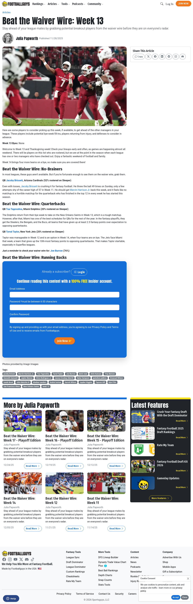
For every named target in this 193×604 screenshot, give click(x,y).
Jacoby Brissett (14, 180)
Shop (165, 562)
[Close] (188, 578)
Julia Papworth (27, 38)
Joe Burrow (56, 250)
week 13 (46, 386)
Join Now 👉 (64, 341)
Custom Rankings (75, 571)
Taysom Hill (100, 382)
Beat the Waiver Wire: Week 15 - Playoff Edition (105, 438)
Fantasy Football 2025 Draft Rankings (170, 430)
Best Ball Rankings (108, 570)
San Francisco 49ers (12, 386)
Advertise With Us (172, 557)
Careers (132, 593)
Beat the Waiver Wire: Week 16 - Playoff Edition (64, 438)
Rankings (38, 4)
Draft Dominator (74, 562)
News (133, 562)
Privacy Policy (99, 327)
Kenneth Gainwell (11, 378)
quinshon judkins (100, 378)
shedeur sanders (39, 382)
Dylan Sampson (83, 378)
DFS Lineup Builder (108, 557)
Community (95, 4)
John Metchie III (23, 382)
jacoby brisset (9, 374)
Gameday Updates (168, 478)
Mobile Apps (169, 566)
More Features (160, 498)
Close (184, 597)
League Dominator (76, 566)
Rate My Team (165, 445)
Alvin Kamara (96, 374)
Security (119, 593)
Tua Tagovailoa (14, 209)
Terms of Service (85, 593)
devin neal (83, 374)
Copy (139, 56)
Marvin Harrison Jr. (80, 189)
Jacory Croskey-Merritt (64, 378)
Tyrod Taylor (12, 231)
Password (33, 301)
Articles (53, 4)
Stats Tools (104, 584)
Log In (169, 4)
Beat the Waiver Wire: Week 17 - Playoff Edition (22, 438)
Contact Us (104, 593)
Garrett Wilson (70, 382)
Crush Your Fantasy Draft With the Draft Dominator (172, 413)
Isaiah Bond (8, 382)
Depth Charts (105, 575)
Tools (65, 4)
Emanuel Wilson (116, 378)
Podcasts (78, 4)
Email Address (17, 288)
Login (79, 272)
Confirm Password (19, 314)
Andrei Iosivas (55, 382)
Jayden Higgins (86, 382)
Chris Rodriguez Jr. (43, 378)
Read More (33, 466)
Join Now (183, 3)
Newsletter (136, 571)
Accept (176, 597)
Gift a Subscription (172, 571)
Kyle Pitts (112, 382)
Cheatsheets (72, 576)
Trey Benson (110, 374)
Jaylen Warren (26, 378)
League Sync (72, 557)
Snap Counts (105, 580)
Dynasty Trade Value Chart (112, 564)
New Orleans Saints (31, 386)
